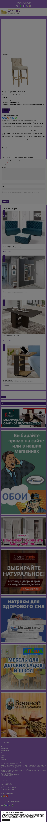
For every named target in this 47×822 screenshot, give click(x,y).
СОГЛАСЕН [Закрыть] (6, 820)
